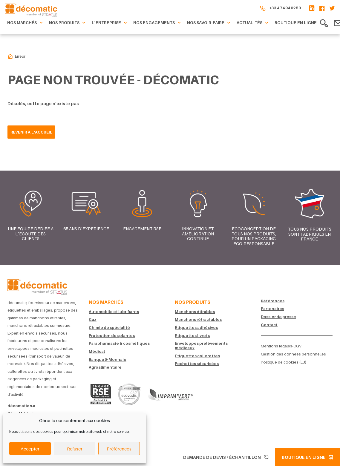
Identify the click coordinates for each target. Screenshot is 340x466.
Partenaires (272, 308)
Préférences (119, 448)
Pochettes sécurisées (197, 363)
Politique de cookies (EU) (283, 362)
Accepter (30, 448)
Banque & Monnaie (107, 359)
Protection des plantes (112, 335)
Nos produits (68, 23)
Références (272, 301)
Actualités (253, 23)
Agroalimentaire (105, 367)
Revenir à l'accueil (31, 132)
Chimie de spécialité (109, 327)
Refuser (74, 448)
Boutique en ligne (296, 22)
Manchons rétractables (198, 319)
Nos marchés (25, 23)
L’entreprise (110, 23)
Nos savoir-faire (209, 23)
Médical (97, 351)
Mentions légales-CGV (281, 346)
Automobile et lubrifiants (114, 311)
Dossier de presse (278, 317)
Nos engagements (157, 23)
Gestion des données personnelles (293, 354)
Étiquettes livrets (192, 335)
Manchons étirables (195, 311)
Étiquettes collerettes (197, 356)
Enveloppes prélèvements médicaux (201, 345)
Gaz (93, 319)
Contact (269, 325)
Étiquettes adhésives (196, 327)
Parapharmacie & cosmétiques (119, 343)
